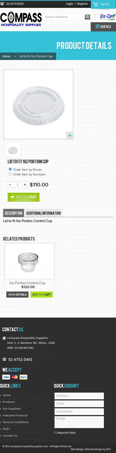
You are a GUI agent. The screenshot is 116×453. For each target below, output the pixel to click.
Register (82, 4)
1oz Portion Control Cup (27, 283)
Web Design (77, 449)
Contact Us (10, 436)
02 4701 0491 (20, 360)
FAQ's (6, 429)
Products (9, 402)
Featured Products (15, 415)
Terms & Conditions (16, 422)
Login (69, 4)
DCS (108, 449)
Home (6, 56)
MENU (103, 26)
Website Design (94, 449)
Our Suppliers (12, 409)
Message (79, 422)
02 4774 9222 (15, 4)
